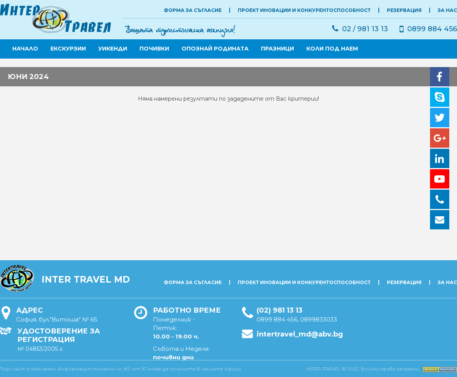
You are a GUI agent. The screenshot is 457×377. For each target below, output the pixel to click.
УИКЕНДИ (112, 48)
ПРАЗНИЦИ (277, 48)
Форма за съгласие (193, 10)
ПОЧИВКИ (154, 48)
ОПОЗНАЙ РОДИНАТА (215, 48)
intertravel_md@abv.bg (300, 334)
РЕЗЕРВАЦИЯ (404, 10)
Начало (25, 48)
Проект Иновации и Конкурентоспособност (304, 10)
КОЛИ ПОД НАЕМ (332, 48)
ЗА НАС (447, 10)
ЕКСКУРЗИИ (68, 48)
